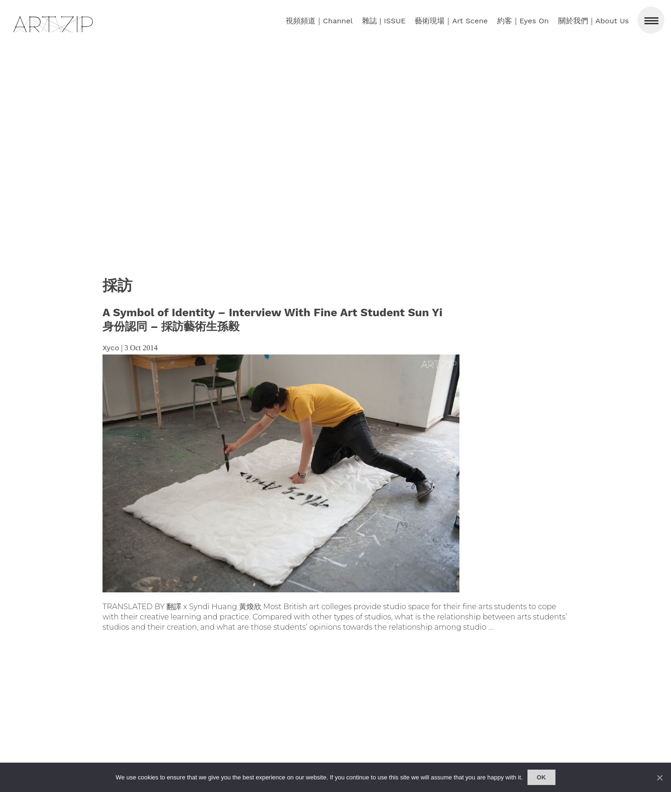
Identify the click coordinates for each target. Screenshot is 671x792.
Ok (541, 777)
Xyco (111, 347)
